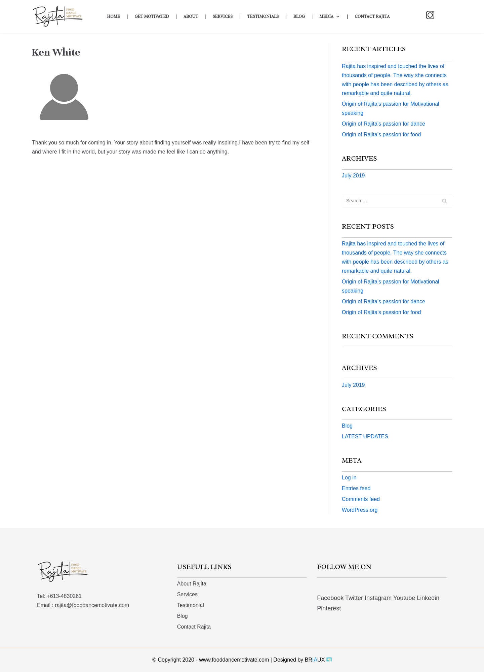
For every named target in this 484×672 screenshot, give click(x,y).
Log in (349, 477)
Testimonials (263, 16)
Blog (299, 16)
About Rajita (191, 583)
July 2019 (353, 175)
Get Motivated (151, 16)
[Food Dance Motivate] (63, 16)
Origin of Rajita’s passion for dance (383, 124)
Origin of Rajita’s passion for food (381, 134)
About (191, 16)
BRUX (315, 660)
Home (113, 16)
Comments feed (361, 499)
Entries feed (356, 488)
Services (223, 16)
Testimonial (190, 605)
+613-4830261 (64, 596)
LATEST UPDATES (365, 436)
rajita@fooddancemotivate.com (92, 605)
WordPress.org (359, 510)
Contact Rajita (372, 16)
